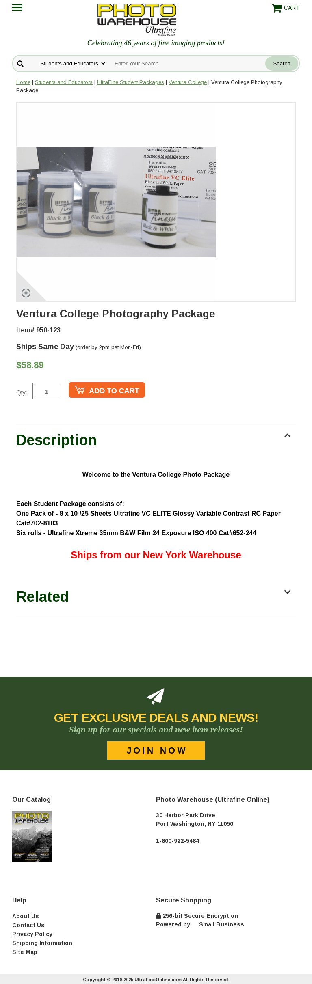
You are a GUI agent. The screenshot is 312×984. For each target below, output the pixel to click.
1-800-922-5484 (177, 841)
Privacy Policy (32, 934)
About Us (25, 916)
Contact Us (28, 925)
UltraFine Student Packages (130, 82)
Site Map (24, 952)
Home (23, 82)
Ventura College (188, 82)
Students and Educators (64, 82)
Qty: (22, 392)
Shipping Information (42, 943)
